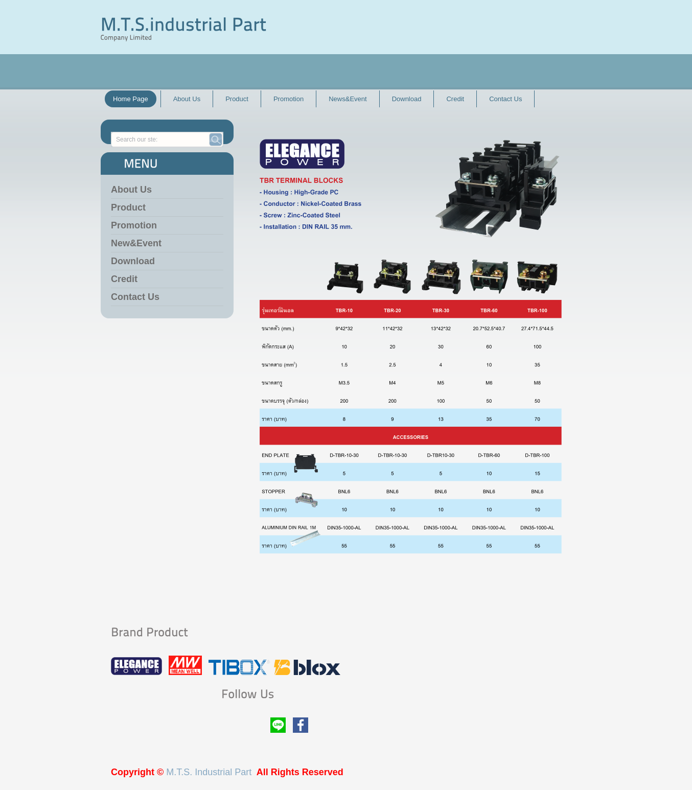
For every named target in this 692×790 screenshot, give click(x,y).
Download (133, 261)
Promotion (134, 225)
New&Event (136, 243)
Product (128, 207)
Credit (124, 279)
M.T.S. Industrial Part (208, 772)
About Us (131, 189)
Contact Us (135, 297)
